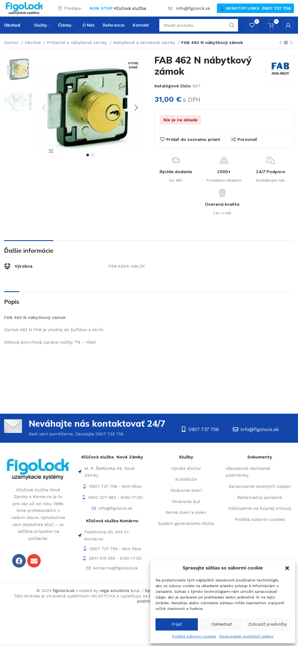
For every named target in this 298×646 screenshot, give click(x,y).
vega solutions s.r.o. (120, 601)
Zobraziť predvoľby (267, 624)
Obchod (33, 53)
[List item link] (112, 497)
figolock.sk (64, 601)
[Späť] (280, 54)
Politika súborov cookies (194, 636)
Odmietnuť (221, 624)
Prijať (177, 624)
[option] (18, 80)
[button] (287, 568)
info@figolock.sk (193, 12)
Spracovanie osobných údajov (246, 636)
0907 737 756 (276, 12)
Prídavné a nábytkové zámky (77, 53)
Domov (12, 53)
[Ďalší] (291, 54)
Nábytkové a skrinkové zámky (144, 53)
